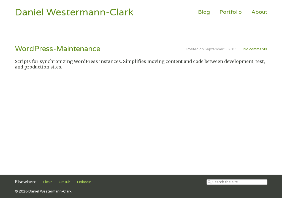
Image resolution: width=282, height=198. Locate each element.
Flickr (47, 182)
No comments (255, 49)
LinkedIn (84, 182)
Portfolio (230, 12)
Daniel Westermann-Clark (74, 12)
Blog (204, 12)
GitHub (64, 182)
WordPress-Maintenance (57, 49)
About (259, 12)
